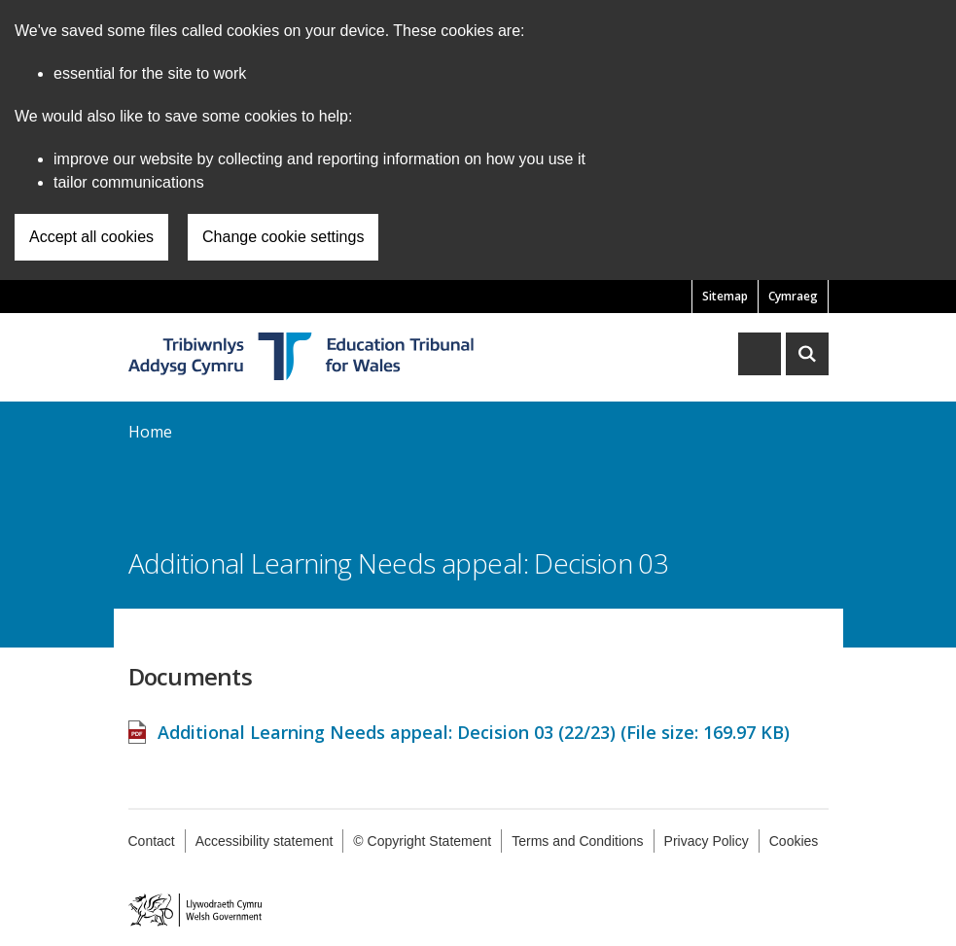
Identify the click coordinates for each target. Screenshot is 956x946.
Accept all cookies (91, 236)
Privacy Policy (706, 841)
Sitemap (725, 296)
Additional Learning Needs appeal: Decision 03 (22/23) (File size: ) (474, 722)
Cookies (794, 841)
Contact (151, 841)
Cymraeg (793, 296)
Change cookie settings (283, 236)
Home (150, 431)
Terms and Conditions (577, 841)
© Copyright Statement (422, 841)
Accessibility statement (264, 841)
